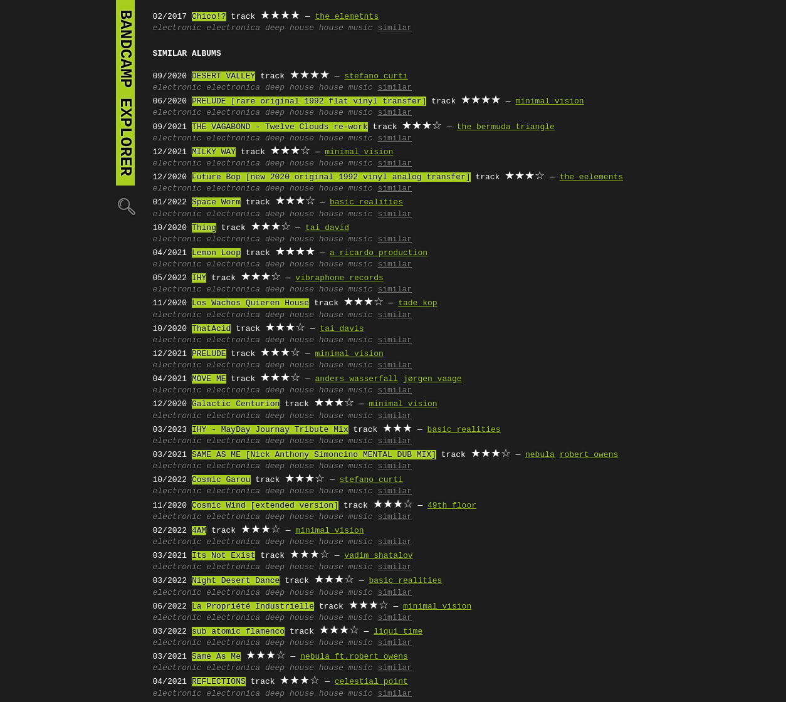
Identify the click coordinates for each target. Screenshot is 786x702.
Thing (204, 228)
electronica (233, 28)
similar (394, 28)
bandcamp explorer (125, 93)
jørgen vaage (432, 379)
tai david (327, 228)
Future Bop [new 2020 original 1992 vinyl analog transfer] (331, 177)
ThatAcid (211, 329)
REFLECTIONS (219, 682)
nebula (540, 455)
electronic (177, 28)
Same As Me (216, 657)
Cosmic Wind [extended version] (265, 505)
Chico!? (209, 17)
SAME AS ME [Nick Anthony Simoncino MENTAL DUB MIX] (314, 455)
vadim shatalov (378, 556)
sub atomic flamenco (238, 631)
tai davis (342, 329)
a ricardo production (378, 253)
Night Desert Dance (236, 581)
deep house (289, 28)
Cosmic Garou (221, 480)
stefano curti (375, 76)
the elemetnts (347, 17)
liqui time (398, 631)
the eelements (591, 177)
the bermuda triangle (506, 127)
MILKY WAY (214, 152)
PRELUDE (209, 354)
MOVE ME (209, 379)
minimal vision (549, 101)
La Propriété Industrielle (253, 606)
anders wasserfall (357, 379)
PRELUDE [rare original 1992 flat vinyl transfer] (309, 101)
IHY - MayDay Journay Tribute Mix (270, 430)
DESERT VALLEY (223, 76)
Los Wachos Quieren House (250, 303)
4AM (199, 531)
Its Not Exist (223, 556)
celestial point (371, 682)
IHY (199, 278)
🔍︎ (125, 206)
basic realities (366, 202)
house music (346, 28)
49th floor (451, 505)
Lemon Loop (216, 253)
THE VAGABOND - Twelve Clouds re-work (280, 127)
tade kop (417, 303)
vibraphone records (339, 278)
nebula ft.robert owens (354, 657)
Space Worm (216, 202)
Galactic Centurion (236, 404)
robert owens (589, 455)
